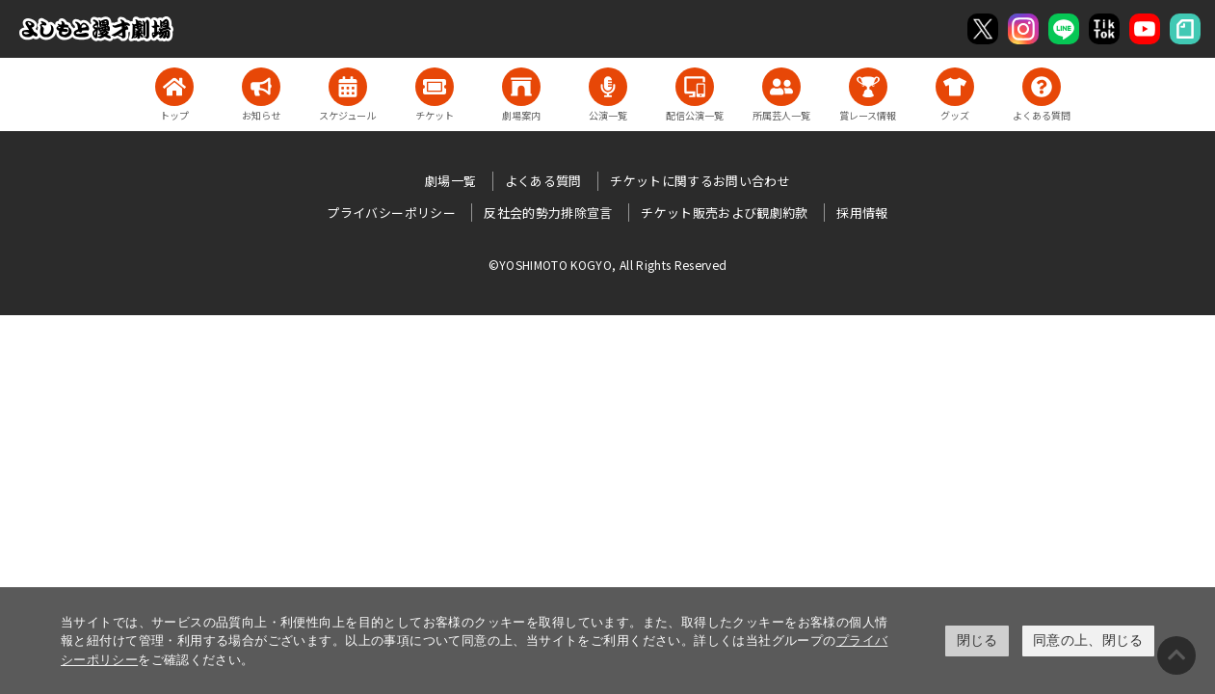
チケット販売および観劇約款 (724, 212)
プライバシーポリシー (391, 212)
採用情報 (861, 212)
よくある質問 (543, 181)
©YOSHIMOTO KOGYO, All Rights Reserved (608, 264)
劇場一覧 (450, 181)
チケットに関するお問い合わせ (700, 181)
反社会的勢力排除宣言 (548, 212)
